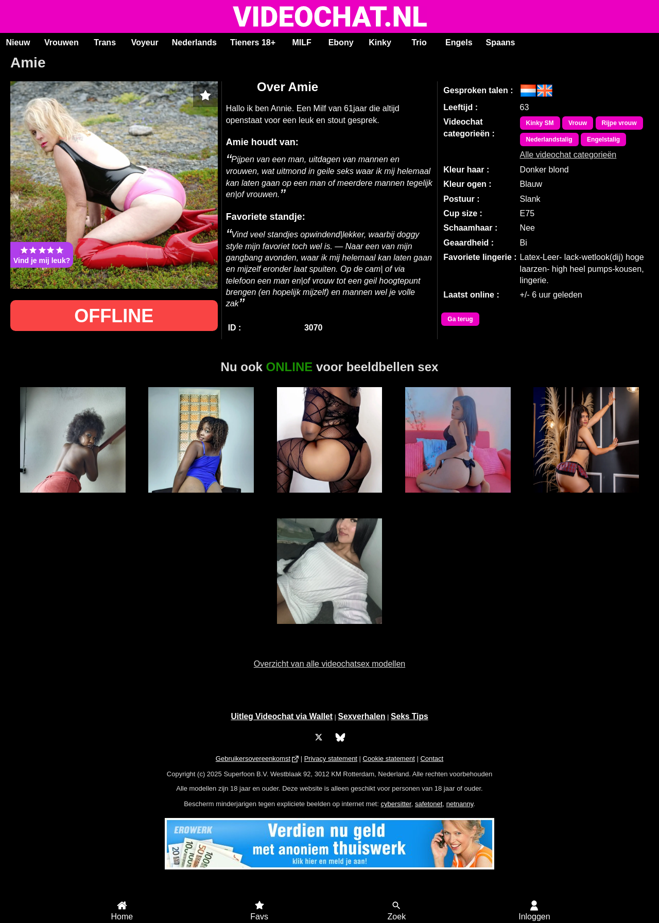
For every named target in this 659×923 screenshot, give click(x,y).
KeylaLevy (586, 498)
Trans (105, 42)
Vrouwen (61, 42)
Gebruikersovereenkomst (253, 758)
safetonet (429, 804)
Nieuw (18, 42)
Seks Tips (409, 716)
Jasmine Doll (201, 498)
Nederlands (194, 42)
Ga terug (460, 319)
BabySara (457, 498)
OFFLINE (113, 315)
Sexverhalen (362, 716)
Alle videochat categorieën (568, 151)
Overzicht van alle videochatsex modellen (329, 663)
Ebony (341, 42)
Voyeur (145, 42)
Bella (73, 498)
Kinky (380, 42)
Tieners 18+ (252, 42)
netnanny (460, 804)
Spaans (500, 42)
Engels (458, 42)
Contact (431, 758)
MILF (301, 42)
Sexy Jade (329, 498)
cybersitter (395, 804)
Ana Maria (329, 629)
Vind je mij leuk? (41, 255)
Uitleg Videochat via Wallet (282, 716)
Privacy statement (330, 758)
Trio (418, 42)
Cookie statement (389, 758)
